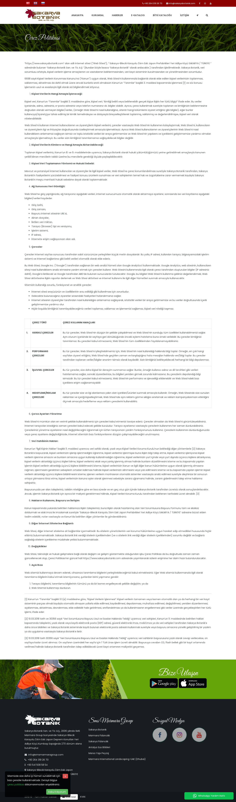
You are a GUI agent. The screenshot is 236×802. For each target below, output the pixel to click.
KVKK (83, 796)
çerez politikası (15, 784)
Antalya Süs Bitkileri (99, 747)
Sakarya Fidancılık (98, 741)
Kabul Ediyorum (57, 791)
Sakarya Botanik (97, 729)
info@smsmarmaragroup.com (45, 754)
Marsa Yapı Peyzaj (98, 753)
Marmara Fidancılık (99, 735)
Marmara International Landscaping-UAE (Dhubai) (117, 759)
